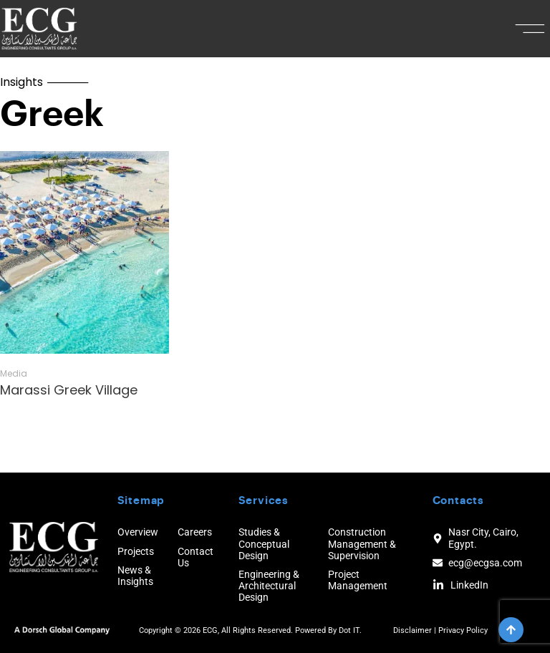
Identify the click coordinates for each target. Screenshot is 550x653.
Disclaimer (412, 630)
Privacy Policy (463, 630)
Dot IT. (350, 630)
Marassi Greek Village (69, 390)
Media (13, 373)
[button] (530, 28)
